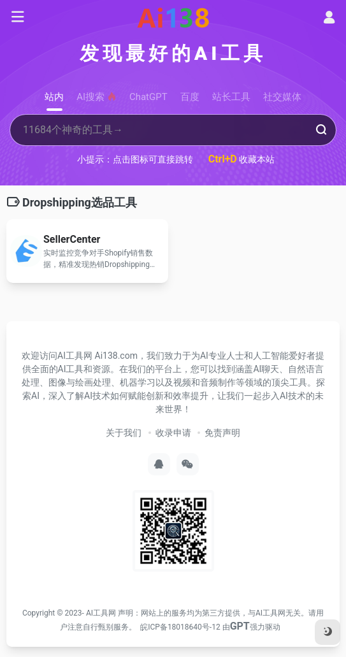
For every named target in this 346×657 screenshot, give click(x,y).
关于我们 (123, 433)
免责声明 (222, 433)
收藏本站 (241, 159)
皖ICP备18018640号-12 (180, 627)
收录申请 (173, 433)
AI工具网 (101, 613)
